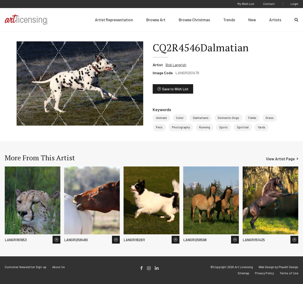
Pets (159, 127)
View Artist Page (280, 158)
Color (180, 118)
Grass (270, 118)
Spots (223, 127)
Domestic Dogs (228, 118)
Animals (161, 118)
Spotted (243, 127)
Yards (261, 127)
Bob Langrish (175, 64)
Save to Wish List (175, 89)
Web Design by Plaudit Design (278, 267)
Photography (181, 127)
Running (204, 127)
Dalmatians (201, 118)
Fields (252, 118)
